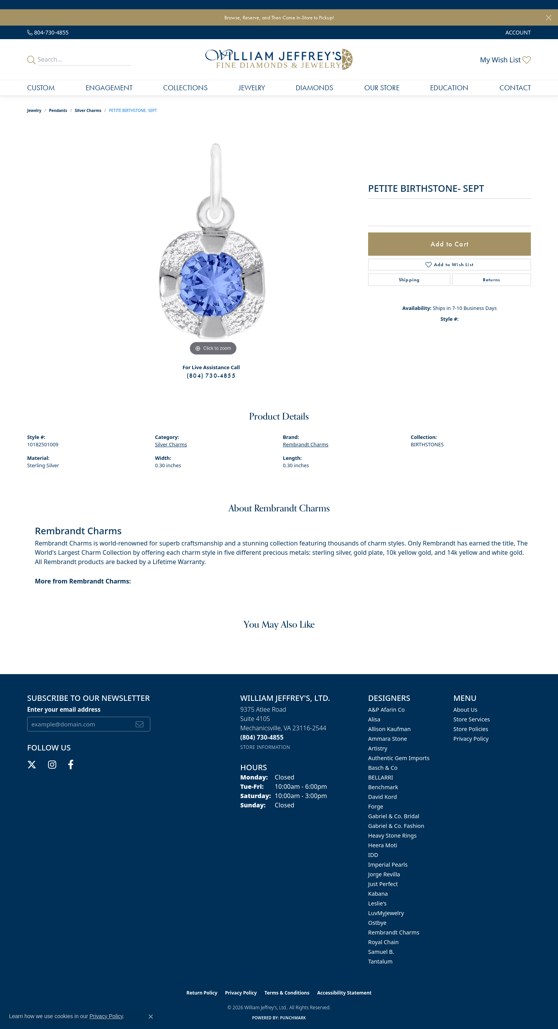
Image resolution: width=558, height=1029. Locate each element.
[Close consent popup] (150, 1016)
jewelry (34, 110)
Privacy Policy (471, 738)
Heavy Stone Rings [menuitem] (392, 835)
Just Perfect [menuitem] (383, 884)
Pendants (58, 110)
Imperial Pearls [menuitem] (388, 864)
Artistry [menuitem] (377, 748)
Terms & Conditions (287, 992)
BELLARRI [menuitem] (380, 777)
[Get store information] (265, 747)
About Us (465, 709)
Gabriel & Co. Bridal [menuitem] (393, 816)
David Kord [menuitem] (382, 796)
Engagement (109, 88)
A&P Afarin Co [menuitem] (386, 709)
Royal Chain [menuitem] (383, 942)
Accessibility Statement (344, 992)
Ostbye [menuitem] (377, 922)
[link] (48, 32)
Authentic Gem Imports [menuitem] (398, 758)
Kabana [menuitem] (378, 893)
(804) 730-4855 (211, 376)
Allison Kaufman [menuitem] (389, 729)
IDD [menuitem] (373, 855)
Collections (185, 88)
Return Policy (201, 992)
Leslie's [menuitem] (377, 903)
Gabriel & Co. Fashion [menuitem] (396, 825)
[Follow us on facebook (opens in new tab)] (71, 764)
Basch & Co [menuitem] (383, 767)
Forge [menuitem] (375, 806)
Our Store (382, 88)
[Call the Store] (262, 737)
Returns (491, 280)
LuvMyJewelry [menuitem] (386, 913)
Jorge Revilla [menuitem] (384, 874)
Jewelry (252, 88)
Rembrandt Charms (306, 444)
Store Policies (470, 729)
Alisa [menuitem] (374, 719)
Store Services (471, 719)
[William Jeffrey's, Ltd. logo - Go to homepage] (279, 59)
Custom (41, 88)
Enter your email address (63, 709)
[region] (213, 241)
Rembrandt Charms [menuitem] (393, 932)
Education (449, 88)
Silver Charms (88, 110)
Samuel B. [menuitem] (381, 951)
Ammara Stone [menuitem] (387, 738)
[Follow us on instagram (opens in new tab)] (52, 764)
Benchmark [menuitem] (383, 787)
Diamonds (314, 88)
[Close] (548, 17)
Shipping (409, 280)
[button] (517, 32)
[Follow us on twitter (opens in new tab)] (31, 764)
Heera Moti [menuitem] (382, 845)
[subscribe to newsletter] (139, 724)
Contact (515, 88)
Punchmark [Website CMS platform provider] (293, 1017)
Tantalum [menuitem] (380, 961)
